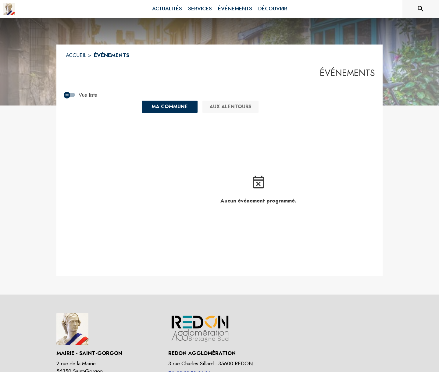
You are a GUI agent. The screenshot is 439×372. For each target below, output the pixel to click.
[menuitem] (167, 9)
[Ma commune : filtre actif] (170, 107)
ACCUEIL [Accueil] (76, 55)
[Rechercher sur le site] (421, 9)
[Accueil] (9, 9)
